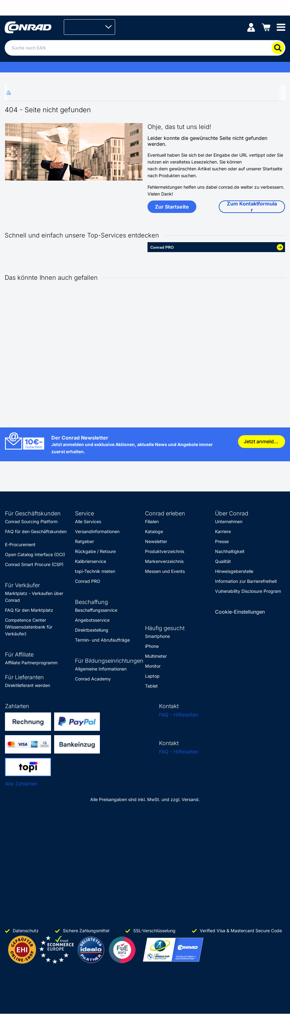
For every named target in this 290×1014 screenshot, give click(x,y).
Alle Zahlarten (21, 784)
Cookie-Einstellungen (240, 612)
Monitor (153, 666)
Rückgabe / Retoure (95, 551)
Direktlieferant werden (27, 685)
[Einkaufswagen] (266, 27)
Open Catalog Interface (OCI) (35, 554)
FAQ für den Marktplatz (29, 610)
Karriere (223, 531)
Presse (222, 541)
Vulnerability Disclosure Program (248, 591)
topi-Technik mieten (95, 571)
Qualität (223, 561)
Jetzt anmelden (262, 441)
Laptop (152, 676)
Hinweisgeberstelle (234, 571)
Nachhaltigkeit (230, 551)
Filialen (152, 521)
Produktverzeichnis (164, 551)
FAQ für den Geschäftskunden (36, 531)
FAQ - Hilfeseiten (178, 715)
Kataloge (154, 531)
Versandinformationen (97, 531)
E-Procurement (20, 544)
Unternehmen (228, 521)
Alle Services (88, 521)
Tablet (151, 686)
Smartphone (157, 636)
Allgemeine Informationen (101, 668)
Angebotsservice (92, 620)
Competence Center (25, 620)
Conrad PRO (87, 581)
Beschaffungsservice (96, 610)
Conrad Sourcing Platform (31, 521)
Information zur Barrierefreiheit (246, 581)
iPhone (152, 646)
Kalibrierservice (90, 561)
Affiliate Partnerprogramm (31, 662)
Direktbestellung (91, 630)
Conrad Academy (93, 678)
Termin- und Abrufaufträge (102, 640)
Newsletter (156, 541)
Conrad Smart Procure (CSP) (34, 564)
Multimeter (156, 656)
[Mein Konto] (251, 27)
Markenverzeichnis (164, 561)
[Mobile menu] (281, 27)
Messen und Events (165, 571)
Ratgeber (84, 541)
